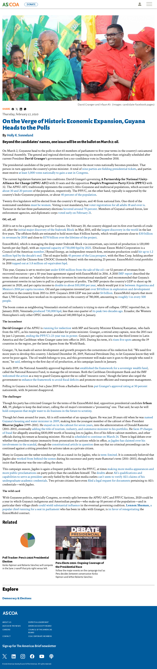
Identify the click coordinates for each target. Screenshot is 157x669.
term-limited (109, 455)
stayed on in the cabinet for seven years (68, 425)
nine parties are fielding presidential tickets (109, 169)
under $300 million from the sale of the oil (77, 270)
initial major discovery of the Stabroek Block (46, 230)
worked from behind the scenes (36, 459)
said (17, 362)
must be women (41, 205)
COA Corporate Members (40, 636)
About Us (6, 622)
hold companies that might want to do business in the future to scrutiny (46, 411)
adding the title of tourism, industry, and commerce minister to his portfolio (80, 429)
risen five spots (122, 340)
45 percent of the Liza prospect (87, 255)
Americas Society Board (39, 626)
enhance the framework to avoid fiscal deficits (50, 380)
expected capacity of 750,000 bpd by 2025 (65, 248)
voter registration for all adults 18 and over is (117, 205)
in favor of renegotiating (123, 509)
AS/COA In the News (11, 626)
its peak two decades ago (107, 311)
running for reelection (57, 328)
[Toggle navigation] (149, 4)
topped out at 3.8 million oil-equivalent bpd (39, 263)
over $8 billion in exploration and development (120, 289)
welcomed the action (15, 376)
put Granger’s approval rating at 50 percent (120, 386)
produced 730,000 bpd (47, 311)
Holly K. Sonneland (20, 135)
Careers (6, 630)
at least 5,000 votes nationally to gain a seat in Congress (53, 173)
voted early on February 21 (74, 213)
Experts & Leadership (38, 622)
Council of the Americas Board (40, 631)
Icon (139, 4)
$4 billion (106, 293)
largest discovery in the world (119, 230)
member (38, 252)
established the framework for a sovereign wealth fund (114, 368)
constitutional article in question (72, 444)
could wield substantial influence (59, 505)
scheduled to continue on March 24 (96, 437)
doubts (101, 473)
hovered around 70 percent (80, 209)
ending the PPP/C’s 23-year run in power (51, 336)
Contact (6, 636)
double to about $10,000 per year (75, 285)
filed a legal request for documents (109, 481)
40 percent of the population (78, 195)
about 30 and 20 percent (17, 191)
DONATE (31, 4)
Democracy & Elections (16, 598)
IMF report (125, 274)
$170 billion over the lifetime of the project (70, 237)
